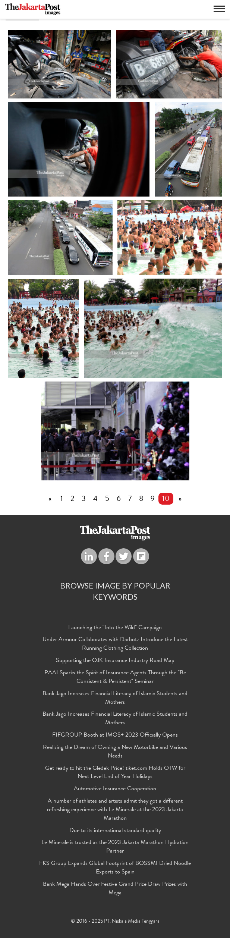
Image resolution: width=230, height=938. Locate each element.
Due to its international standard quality (115, 831)
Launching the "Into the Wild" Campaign (115, 628)
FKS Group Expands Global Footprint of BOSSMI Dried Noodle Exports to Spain (115, 868)
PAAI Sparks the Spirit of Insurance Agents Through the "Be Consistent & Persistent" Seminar (115, 677)
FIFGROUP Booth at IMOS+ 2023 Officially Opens (115, 735)
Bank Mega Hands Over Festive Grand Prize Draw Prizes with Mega (115, 889)
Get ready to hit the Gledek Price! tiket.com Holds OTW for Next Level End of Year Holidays (115, 773)
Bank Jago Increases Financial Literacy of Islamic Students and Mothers (115, 698)
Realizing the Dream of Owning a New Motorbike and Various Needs (115, 752)
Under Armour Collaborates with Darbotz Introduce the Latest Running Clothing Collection (115, 644)
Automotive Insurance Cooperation (115, 789)
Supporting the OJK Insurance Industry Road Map (115, 661)
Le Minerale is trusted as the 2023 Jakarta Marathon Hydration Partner (115, 847)
